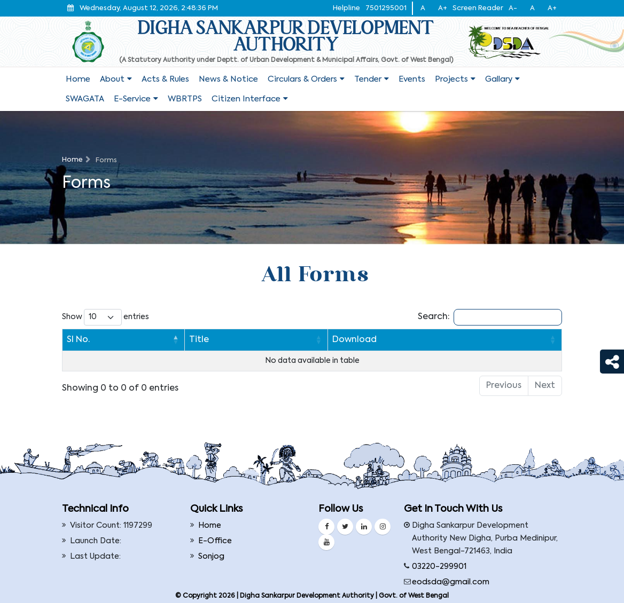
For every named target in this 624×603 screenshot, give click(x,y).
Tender (367, 79)
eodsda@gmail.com (450, 582)
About (112, 79)
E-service (132, 99)
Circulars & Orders (302, 79)
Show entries (105, 317)
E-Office (215, 541)
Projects (451, 79)
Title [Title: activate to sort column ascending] (119, 340)
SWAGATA (85, 99)
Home (78, 79)
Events (412, 79)
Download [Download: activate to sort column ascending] (305, 340)
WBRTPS (185, 99)
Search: (490, 317)
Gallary (498, 79)
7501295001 (386, 8)
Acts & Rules (165, 79)
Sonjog (211, 556)
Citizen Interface (246, 99)
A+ (442, 8)
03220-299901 (439, 566)
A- (513, 8)
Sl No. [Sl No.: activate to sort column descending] (78, 340)
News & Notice (228, 79)
